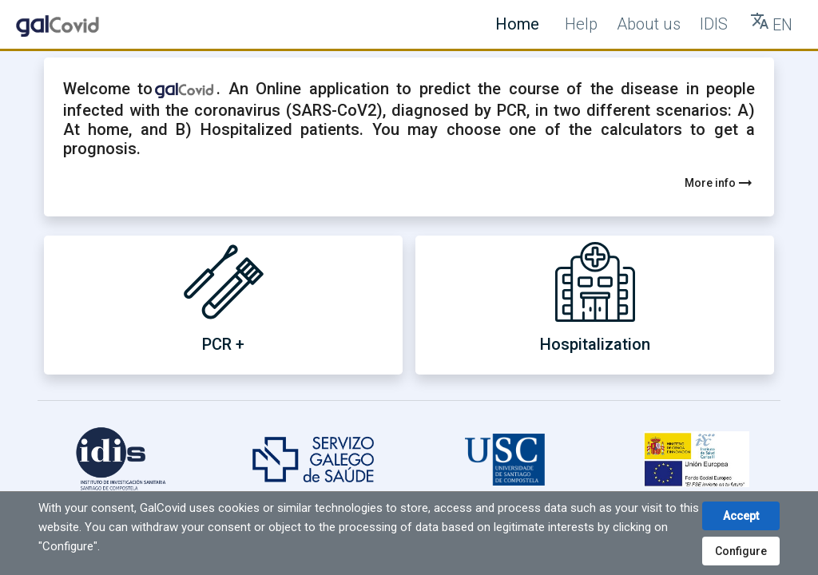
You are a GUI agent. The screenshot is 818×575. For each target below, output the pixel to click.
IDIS (714, 24)
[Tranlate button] (771, 24)
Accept (741, 516)
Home (517, 24)
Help (581, 24)
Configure (741, 551)
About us (649, 24)
